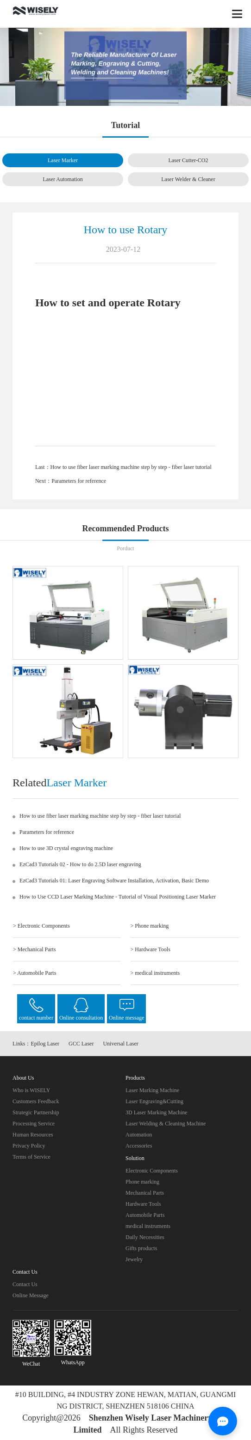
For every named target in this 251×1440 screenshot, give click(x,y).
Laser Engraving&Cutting (154, 1101)
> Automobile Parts (34, 973)
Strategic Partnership (36, 1112)
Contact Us (25, 1284)
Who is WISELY (31, 1090)
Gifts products (141, 1248)
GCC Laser (81, 1043)
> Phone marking (150, 926)
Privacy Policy (29, 1145)
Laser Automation (62, 179)
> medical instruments (155, 973)
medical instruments (148, 1226)
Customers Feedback (36, 1101)
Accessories (139, 1145)
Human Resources (33, 1134)
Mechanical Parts (145, 1193)
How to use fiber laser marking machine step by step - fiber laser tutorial (131, 467)
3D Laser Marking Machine (157, 1112)
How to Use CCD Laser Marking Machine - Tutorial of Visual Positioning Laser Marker (117, 896)
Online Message (31, 1295)
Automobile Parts (145, 1215)
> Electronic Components (41, 926)
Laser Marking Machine (152, 1090)
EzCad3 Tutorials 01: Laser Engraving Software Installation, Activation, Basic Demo (114, 880)
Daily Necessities (145, 1237)
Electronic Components (152, 1170)
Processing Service (34, 1123)
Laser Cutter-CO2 (188, 160)
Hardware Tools (143, 1204)
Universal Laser (120, 1043)
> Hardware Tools (150, 949)
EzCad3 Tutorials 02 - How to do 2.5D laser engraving (80, 864)
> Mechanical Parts (34, 949)
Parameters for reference (78, 481)
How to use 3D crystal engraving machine (66, 848)
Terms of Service (31, 1157)
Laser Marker (63, 160)
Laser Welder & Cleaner (188, 179)
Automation (139, 1134)
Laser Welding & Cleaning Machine (166, 1123)
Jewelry (134, 1259)
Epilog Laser (45, 1043)
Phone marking (142, 1182)
